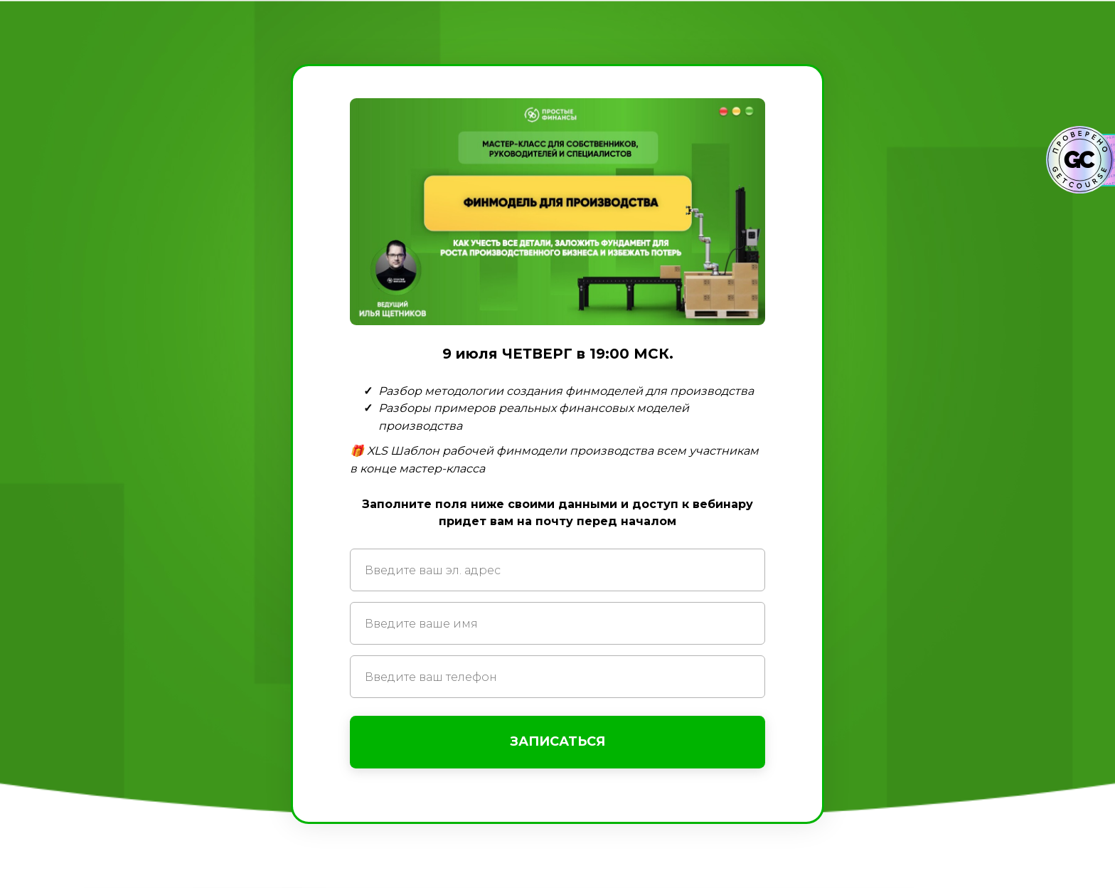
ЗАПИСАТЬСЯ (557, 741)
